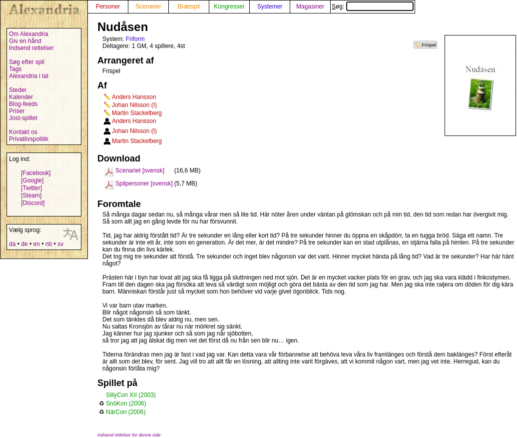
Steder (17, 90)
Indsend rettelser (31, 48)
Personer (108, 6)
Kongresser (229, 6)
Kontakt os (23, 132)
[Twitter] (31, 188)
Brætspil (189, 6)
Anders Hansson (134, 97)
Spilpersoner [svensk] (144, 183)
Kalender (21, 97)
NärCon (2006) (125, 412)
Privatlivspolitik (28, 139)
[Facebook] (35, 173)
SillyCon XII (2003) (131, 395)
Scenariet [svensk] (139, 170)
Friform (135, 39)
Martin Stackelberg (137, 113)
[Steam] (31, 195)
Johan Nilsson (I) (134, 105)
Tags (15, 69)
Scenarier (148, 6)
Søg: (373, 6)
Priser (16, 111)
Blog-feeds (23, 104)
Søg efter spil (26, 62)
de (24, 244)
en (36, 244)
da (12, 244)
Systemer (270, 6)
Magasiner (310, 6)
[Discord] (32, 203)
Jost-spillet (23, 118)
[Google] (32, 180)
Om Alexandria (28, 34)
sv (60, 244)
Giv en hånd (25, 41)
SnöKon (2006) (126, 403)
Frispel (429, 45)
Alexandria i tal (28, 76)
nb (48, 244)
